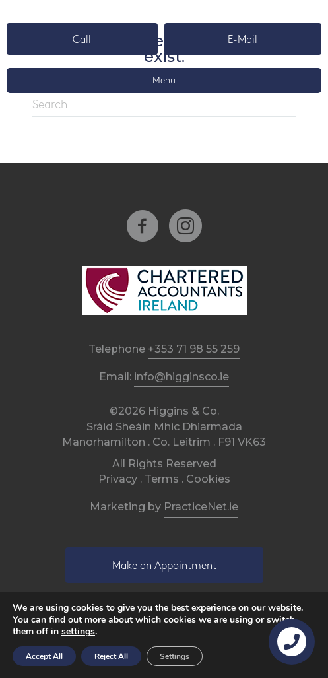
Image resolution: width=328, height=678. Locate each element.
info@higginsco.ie (181, 376)
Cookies (208, 479)
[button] (82, 39)
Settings (174, 656)
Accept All (44, 656)
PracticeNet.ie (201, 506)
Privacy (117, 479)
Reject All (111, 656)
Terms (162, 479)
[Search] (164, 105)
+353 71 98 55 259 (194, 349)
